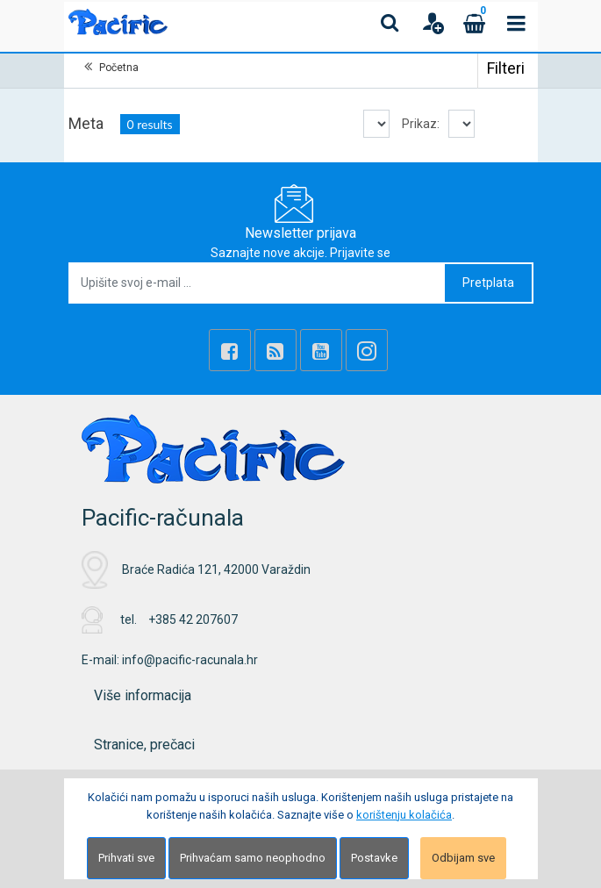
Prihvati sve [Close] (126, 857)
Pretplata (488, 283)
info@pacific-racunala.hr (190, 660)
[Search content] (390, 23)
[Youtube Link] (321, 350)
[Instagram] (367, 350)
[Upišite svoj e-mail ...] (257, 283)
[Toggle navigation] (517, 23)
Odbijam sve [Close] (463, 857)
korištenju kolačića (404, 814)
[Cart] (475, 23)
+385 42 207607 (193, 619)
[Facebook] (230, 350)
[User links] (432, 23)
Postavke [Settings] (374, 857)
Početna (119, 67)
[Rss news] (275, 350)
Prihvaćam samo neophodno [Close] (253, 857)
